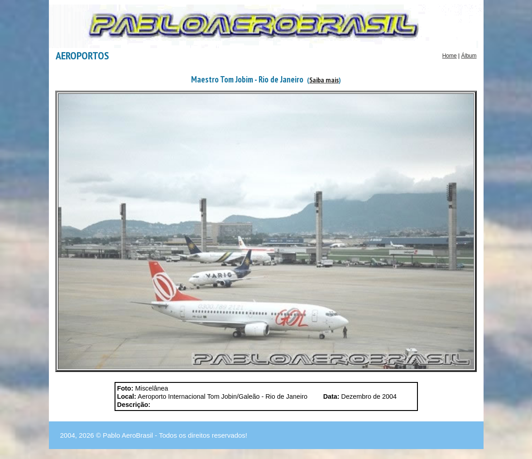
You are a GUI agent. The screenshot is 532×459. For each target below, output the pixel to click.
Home (449, 56)
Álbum (468, 56)
